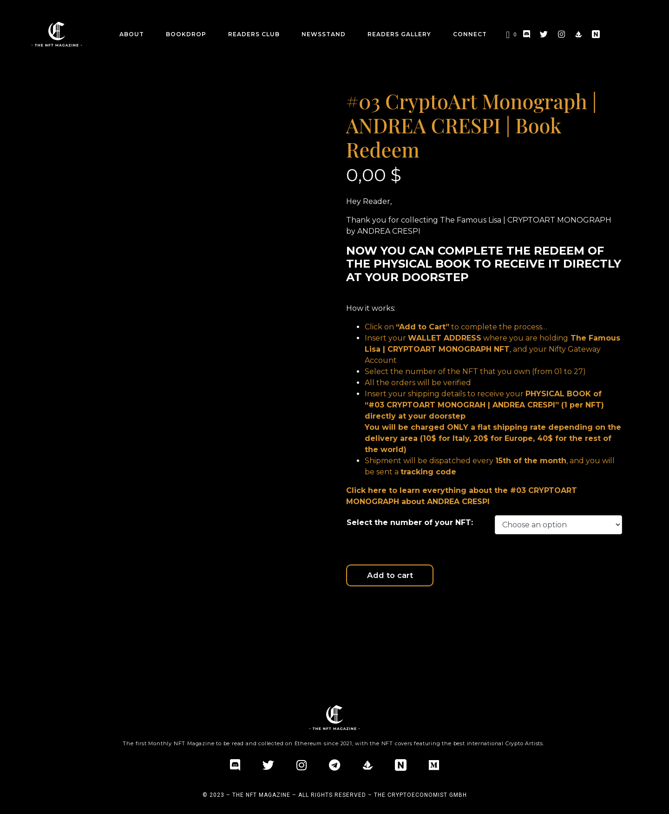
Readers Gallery (399, 34)
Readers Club (254, 34)
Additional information (95, 628)
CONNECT (470, 34)
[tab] (95, 628)
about (131, 34)
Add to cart (423, 577)
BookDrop (186, 34)
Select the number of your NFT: (410, 522)
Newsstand (324, 34)
